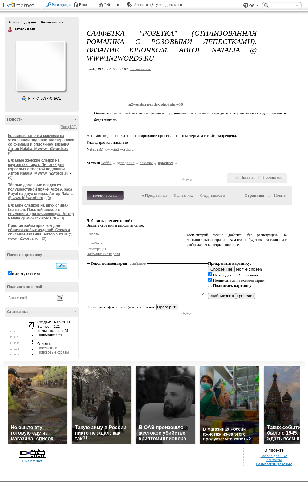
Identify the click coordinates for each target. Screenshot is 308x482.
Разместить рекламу (274, 464)
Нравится (248, 177)
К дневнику (183, 195)
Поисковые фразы (53, 352)
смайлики (138, 263)
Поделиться (272, 177)
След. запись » (212, 195)
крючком (165, 162)
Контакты (274, 460)
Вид (254, 6)
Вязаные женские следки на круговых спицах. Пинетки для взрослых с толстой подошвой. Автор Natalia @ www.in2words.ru (38, 166)
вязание (146, 162)
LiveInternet (19, 5)
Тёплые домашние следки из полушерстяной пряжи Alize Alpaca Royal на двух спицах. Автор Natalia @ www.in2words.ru (41, 191)
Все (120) (69, 127)
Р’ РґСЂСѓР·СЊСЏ (45, 98)
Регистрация (61, 4)
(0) (10, 153)
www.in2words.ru (118, 149)
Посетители (47, 348)
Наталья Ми (10, 29)
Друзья (30, 22)
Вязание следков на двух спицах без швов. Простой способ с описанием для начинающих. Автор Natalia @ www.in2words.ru (41, 211)
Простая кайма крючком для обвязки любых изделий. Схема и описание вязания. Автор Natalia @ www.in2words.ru (40, 232)
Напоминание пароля (103, 254)
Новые (279, 195)
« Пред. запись (155, 195)
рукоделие (126, 162)
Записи (13, 22)
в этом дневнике (26, 273)
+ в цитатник (140, 69)
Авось (138, 4)
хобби (106, 162)
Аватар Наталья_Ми (40, 66)
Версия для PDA (274, 456)
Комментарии (52, 22)
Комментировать (105, 195)
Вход (83, 4)
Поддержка (245, 5)
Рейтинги (111, 4)
